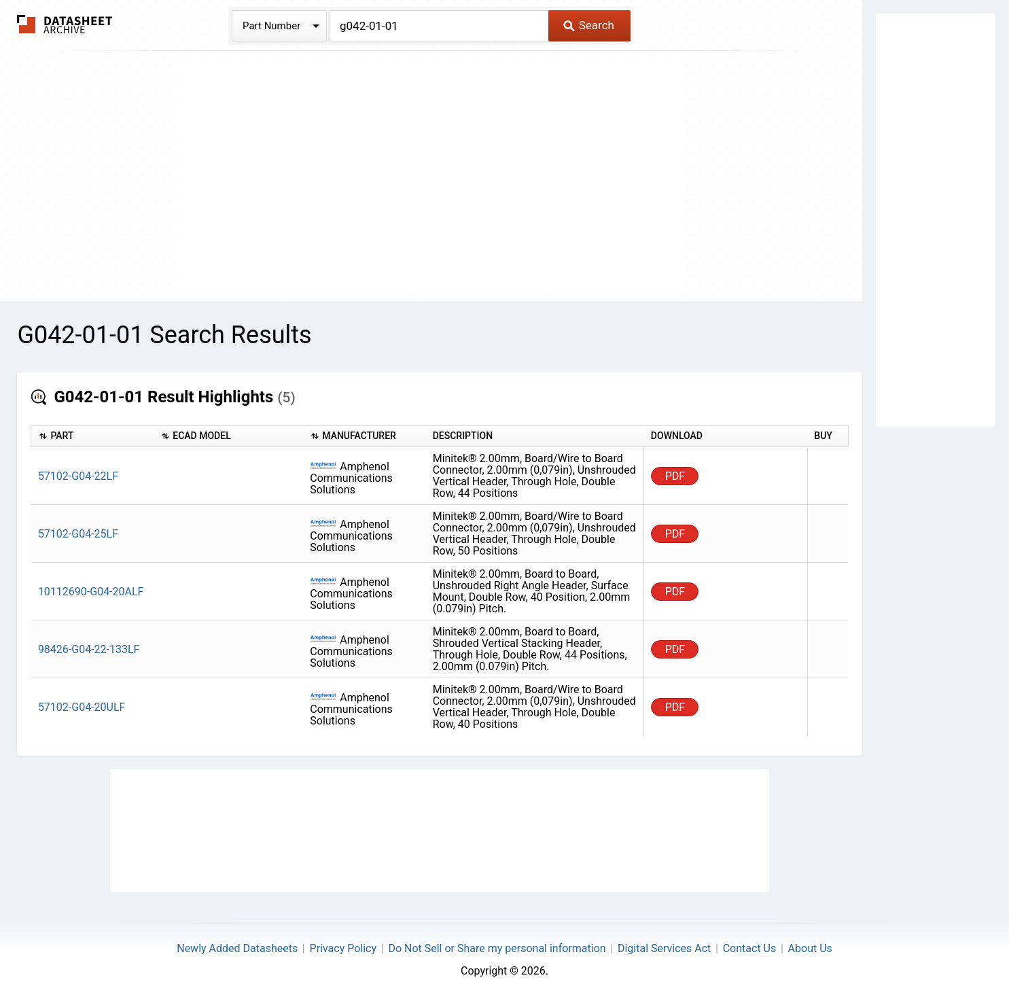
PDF (675, 476)
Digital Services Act (664, 948)
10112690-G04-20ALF (91, 591)
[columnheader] (92, 436)
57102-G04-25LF (78, 533)
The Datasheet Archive (65, 24)
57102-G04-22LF (78, 476)
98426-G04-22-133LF (89, 649)
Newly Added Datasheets (237, 948)
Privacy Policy (343, 948)
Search (588, 25)
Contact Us (750, 948)
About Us (810, 948)
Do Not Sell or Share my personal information (496, 948)
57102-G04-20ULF (82, 707)
